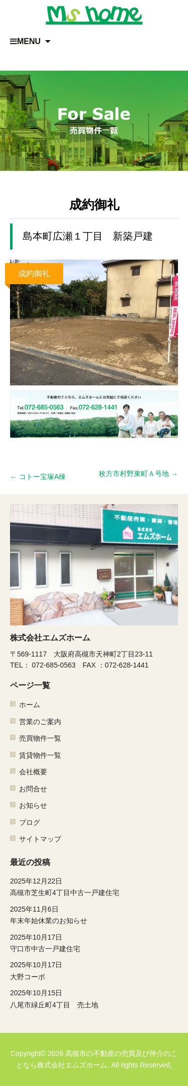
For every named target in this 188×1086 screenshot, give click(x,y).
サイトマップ (40, 839)
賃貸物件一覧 (40, 755)
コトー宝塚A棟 (38, 477)
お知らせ (33, 805)
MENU (25, 41)
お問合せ (33, 789)
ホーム (29, 705)
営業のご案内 (40, 722)
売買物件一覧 (40, 739)
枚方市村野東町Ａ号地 (138, 474)
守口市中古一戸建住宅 (94, 942)
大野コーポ (94, 969)
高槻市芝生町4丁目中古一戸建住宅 (94, 886)
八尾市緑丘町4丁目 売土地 (94, 997)
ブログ (29, 822)
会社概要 (33, 772)
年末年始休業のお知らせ (94, 914)
